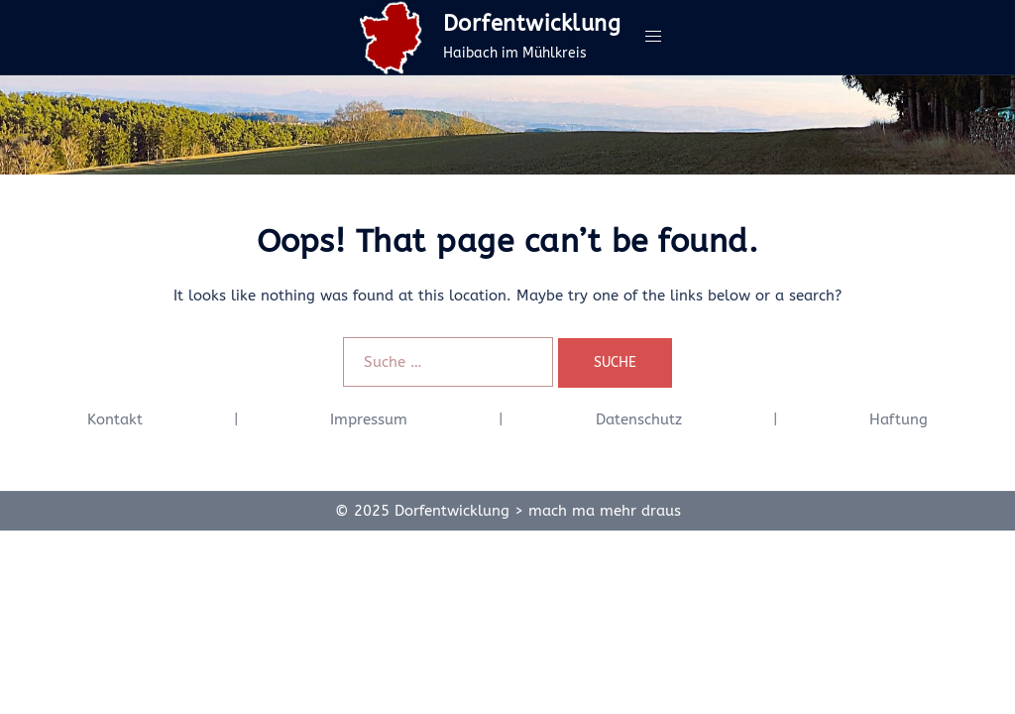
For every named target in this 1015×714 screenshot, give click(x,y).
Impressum (368, 419)
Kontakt (115, 419)
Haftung (898, 419)
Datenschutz (639, 419)
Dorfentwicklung (532, 24)
